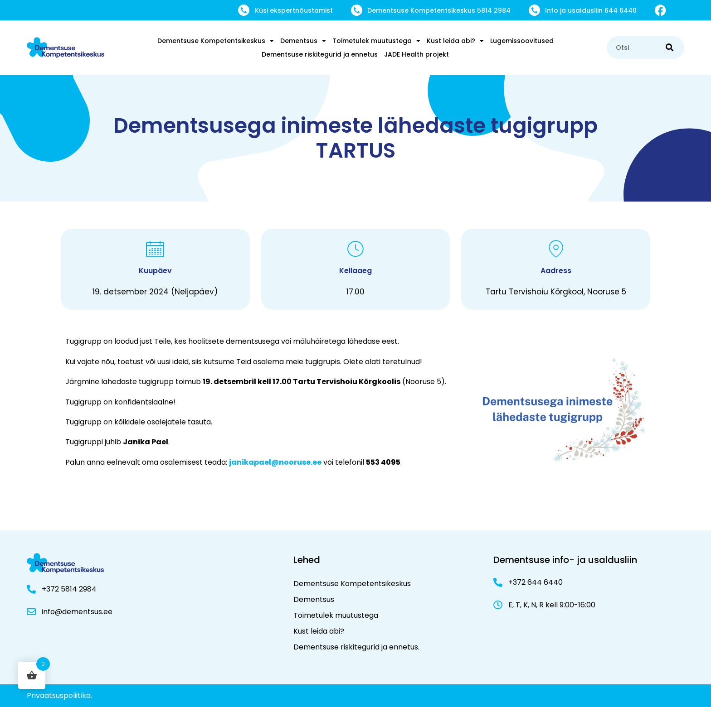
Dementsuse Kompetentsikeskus (215, 41)
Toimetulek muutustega (376, 41)
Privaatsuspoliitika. (59, 695)
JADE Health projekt (416, 54)
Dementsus (303, 41)
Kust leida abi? (455, 41)
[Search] (669, 47)
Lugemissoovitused (522, 40)
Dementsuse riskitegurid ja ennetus (320, 54)
